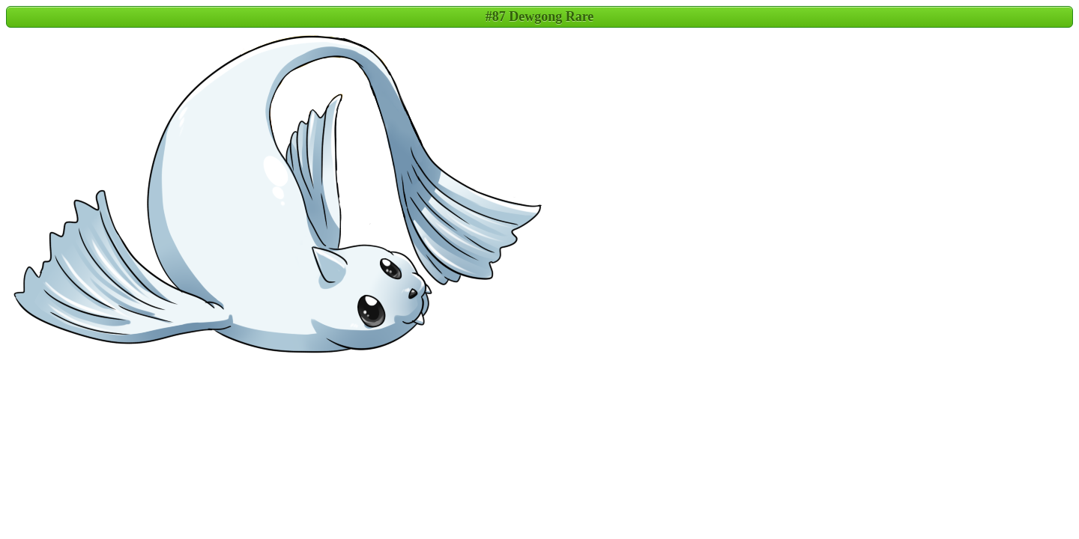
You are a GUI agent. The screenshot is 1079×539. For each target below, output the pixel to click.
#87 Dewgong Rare (540, 16)
